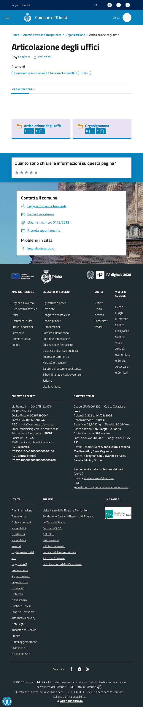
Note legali (18, 624)
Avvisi (98, 326)
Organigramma (97, 126)
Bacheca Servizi (21, 606)
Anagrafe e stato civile (56, 315)
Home (15, 34)
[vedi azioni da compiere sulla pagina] (41, 57)
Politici (16, 344)
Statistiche (18, 647)
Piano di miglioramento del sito (23, 552)
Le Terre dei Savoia (54, 522)
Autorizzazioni (51, 326)
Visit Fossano (51, 540)
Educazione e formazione (58, 344)
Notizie (98, 303)
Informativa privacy (23, 618)
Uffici (15, 315)
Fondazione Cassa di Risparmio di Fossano (68, 516)
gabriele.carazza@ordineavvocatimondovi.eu (101, 487)
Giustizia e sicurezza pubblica (60, 350)
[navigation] (7, 17)
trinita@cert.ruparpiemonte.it (37, 424)
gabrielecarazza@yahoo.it (98, 478)
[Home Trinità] (43, 17)
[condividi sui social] (21, 57)
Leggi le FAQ (19, 564)
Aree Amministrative (24, 309)
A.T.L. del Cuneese (54, 558)
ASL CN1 (48, 534)
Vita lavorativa (52, 386)
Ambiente (49, 309)
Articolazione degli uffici (43, 126)
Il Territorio (121, 318)
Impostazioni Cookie (24, 630)
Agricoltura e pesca (54, 303)
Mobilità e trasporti (54, 362)
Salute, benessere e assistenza (62, 368)
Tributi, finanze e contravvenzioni (63, 374)
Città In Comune (86, 687)
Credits (16, 635)
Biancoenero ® (103, 692)
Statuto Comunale (23, 612)
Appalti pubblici (52, 321)
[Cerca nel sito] (127, 17)
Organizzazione (75, 34)
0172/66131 (24, 411)
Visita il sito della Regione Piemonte (65, 510)
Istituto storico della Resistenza (62, 564)
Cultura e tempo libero (56, 338)
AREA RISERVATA (69, 701)
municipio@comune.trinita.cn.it (39, 429)
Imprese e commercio (56, 356)
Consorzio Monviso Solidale (59, 552)
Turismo (47, 380)
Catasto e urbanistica (56, 332)
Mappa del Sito (21, 653)
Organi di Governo (23, 303)
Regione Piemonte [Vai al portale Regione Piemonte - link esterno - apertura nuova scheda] (21, 5)
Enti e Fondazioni (22, 326)
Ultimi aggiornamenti (24, 641)
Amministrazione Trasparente (42, 34)
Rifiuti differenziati (54, 546)
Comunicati (101, 321)
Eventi (119, 307)
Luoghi (119, 312)
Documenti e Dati (22, 321)
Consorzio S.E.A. (52, 528)
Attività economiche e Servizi (122, 354)
